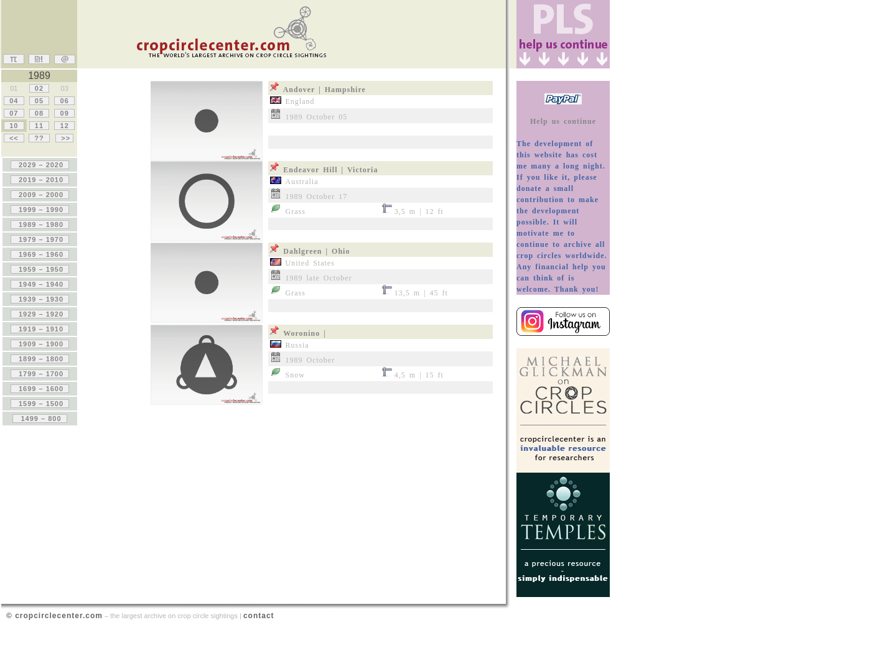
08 (39, 113)
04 (13, 100)
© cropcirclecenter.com (54, 615)
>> (64, 138)
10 (13, 125)
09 (64, 113)
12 (64, 125)
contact (258, 615)
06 (64, 100)
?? (39, 138)
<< (14, 138)
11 (39, 125)
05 (39, 100)
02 (39, 88)
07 (13, 113)
